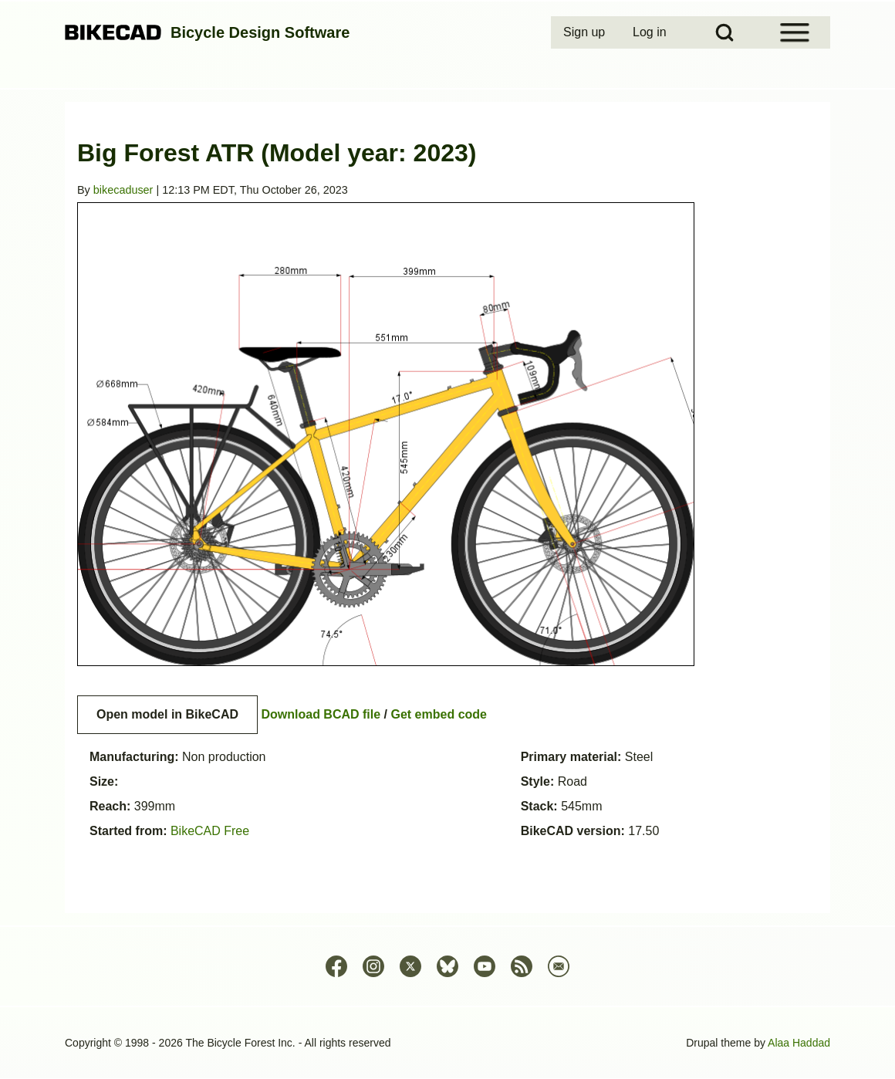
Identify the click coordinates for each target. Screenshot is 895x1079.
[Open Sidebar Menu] (794, 32)
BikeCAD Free (210, 830)
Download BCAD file (320, 714)
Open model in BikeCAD (167, 714)
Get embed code (439, 714)
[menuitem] (585, 32)
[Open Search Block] (724, 32)
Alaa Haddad (799, 1043)
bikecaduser (123, 190)
